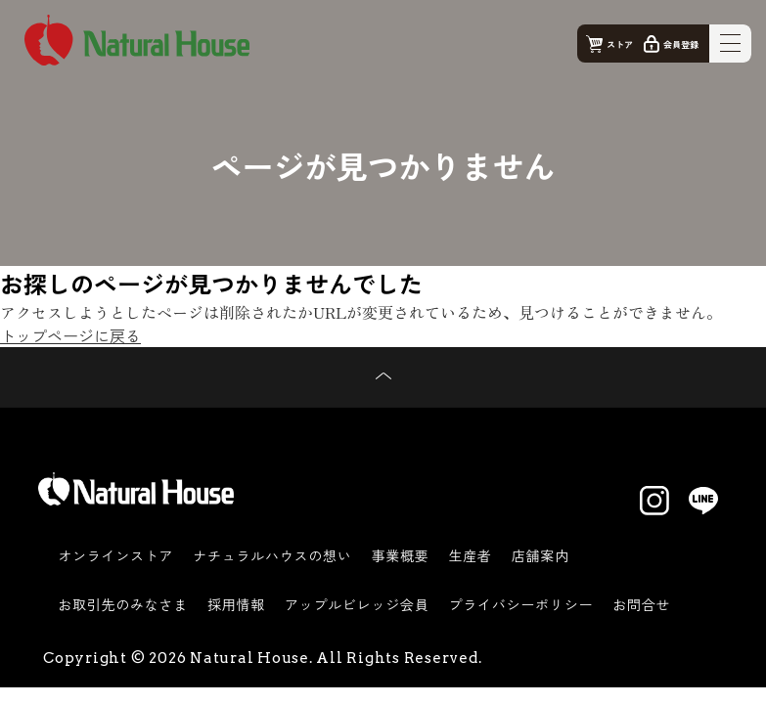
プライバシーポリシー (521, 604)
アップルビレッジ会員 (357, 604)
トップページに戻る (70, 335)
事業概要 (400, 555)
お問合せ (641, 604)
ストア (620, 44)
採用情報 (236, 604)
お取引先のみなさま (123, 604)
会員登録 (680, 44)
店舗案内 (540, 555)
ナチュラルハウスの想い (272, 555)
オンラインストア (115, 555)
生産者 (470, 555)
